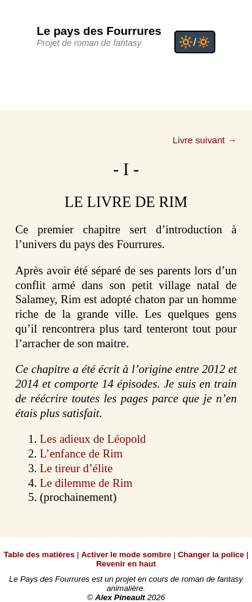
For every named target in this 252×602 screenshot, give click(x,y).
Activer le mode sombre (126, 554)
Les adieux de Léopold (93, 438)
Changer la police (211, 554)
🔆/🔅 (195, 42)
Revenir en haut (126, 563)
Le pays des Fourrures (99, 30)
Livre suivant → (204, 140)
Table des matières (39, 554)
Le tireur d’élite (76, 468)
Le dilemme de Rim (86, 482)
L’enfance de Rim (81, 453)
